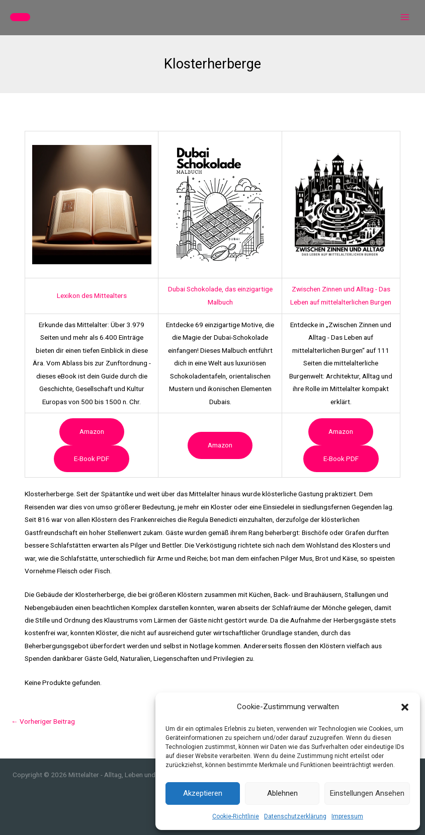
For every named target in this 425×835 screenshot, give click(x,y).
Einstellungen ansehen (367, 793)
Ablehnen (282, 793)
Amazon (91, 431)
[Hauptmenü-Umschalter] (405, 17)
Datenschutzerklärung (295, 816)
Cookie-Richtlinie (235, 816)
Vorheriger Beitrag (43, 721)
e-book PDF (91, 458)
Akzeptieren (202, 793)
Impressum (347, 816)
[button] (405, 707)
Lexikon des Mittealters (92, 295)
